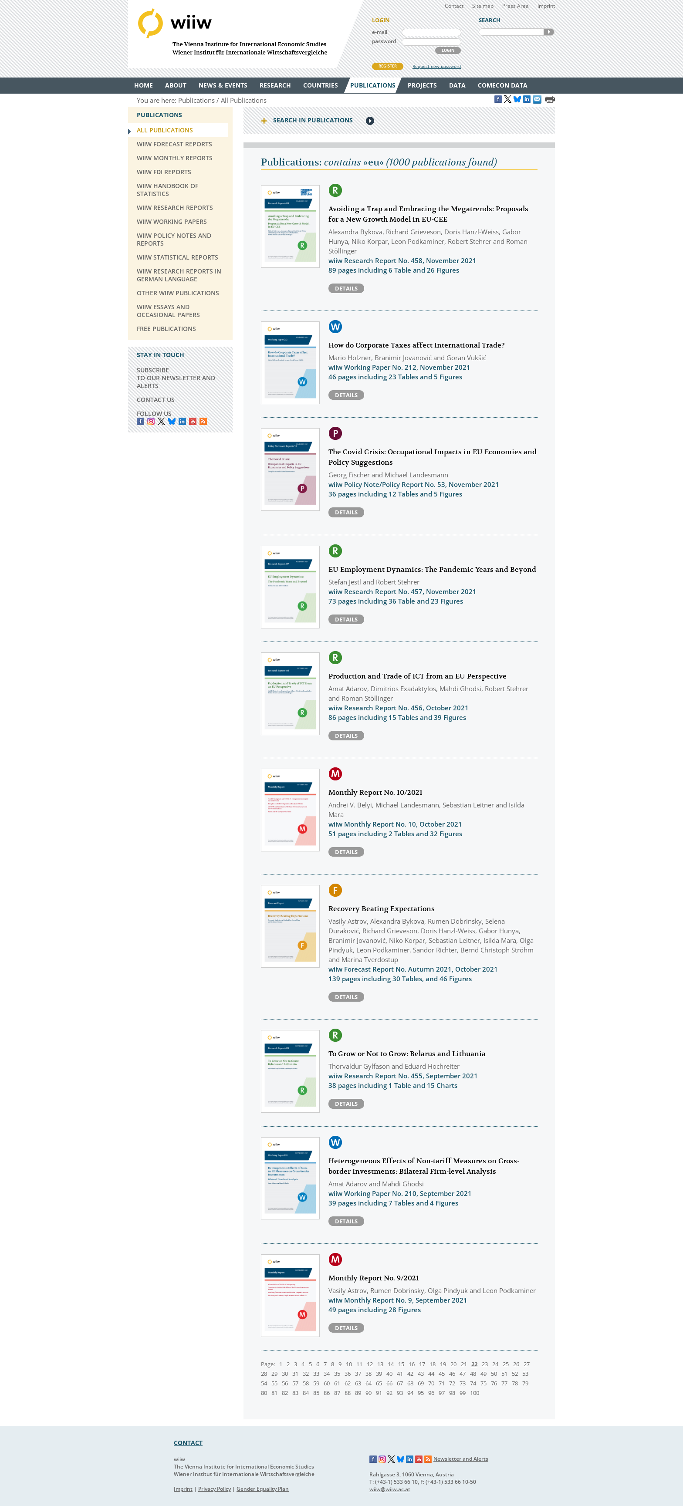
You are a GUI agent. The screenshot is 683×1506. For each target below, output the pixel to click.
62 (348, 1383)
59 (316, 1383)
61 (337, 1383)
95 (421, 1393)
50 (494, 1374)
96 (431, 1393)
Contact (454, 6)
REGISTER (388, 66)
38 (368, 1374)
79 (525, 1383)
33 (316, 1374)
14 (391, 1364)
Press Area (515, 6)
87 (337, 1393)
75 (483, 1383)
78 (515, 1383)
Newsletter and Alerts (460, 1458)
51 (504, 1374)
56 (285, 1383)
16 (412, 1364)
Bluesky (172, 421)
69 (421, 1383)
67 (400, 1383)
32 (306, 1374)
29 (274, 1374)
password (384, 41)
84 (306, 1393)
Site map (483, 6)
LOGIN (448, 50)
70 (431, 1383)
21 (464, 1364)
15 (401, 1364)
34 (327, 1374)
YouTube (192, 421)
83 (295, 1393)
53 (525, 1374)
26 (516, 1364)
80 (264, 1393)
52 (515, 1374)
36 (348, 1374)
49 (483, 1374)
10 (349, 1364)
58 (306, 1383)
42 (410, 1374)
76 (494, 1383)
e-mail (379, 32)
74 (473, 1383)
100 (474, 1393)
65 (379, 1383)
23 (485, 1364)
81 (274, 1393)
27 (527, 1364)
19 (443, 1364)
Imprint (546, 6)
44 (431, 1374)
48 (473, 1374)
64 (368, 1383)
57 (295, 1383)
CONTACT (188, 1442)
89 (358, 1393)
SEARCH (549, 32)
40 (389, 1374)
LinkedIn (182, 421)
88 (348, 1393)
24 (495, 1364)
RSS (203, 421)
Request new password (437, 66)
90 (368, 1393)
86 (327, 1393)
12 (370, 1364)
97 (442, 1393)
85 (316, 1393)
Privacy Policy (214, 1488)
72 (452, 1383)
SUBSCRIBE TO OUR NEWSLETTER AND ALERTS (176, 378)
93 (400, 1393)
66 (389, 1383)
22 (474, 1364)
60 (327, 1383)
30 (285, 1374)
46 (452, 1374)
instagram (151, 421)
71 (442, 1383)
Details (346, 288)
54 (264, 1383)
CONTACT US (156, 399)
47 (463, 1374)
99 (463, 1393)
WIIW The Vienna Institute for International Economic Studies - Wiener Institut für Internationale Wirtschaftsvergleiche (245, 34)
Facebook (140, 421)
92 (389, 1393)
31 (295, 1374)
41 (400, 1374)
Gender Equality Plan (263, 1488)
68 (410, 1383)
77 (504, 1383)
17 (422, 1364)
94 (410, 1393)
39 (379, 1374)
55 (274, 1383)
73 (463, 1383)
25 (506, 1364)
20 (453, 1364)
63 (358, 1383)
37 (358, 1374)
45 (442, 1374)
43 (421, 1374)
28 (264, 1374)
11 (359, 1364)
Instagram (382, 1459)
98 (452, 1393)
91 (379, 1393)
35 (337, 1374)
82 (285, 1393)
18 (432, 1364)
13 (380, 1364)
